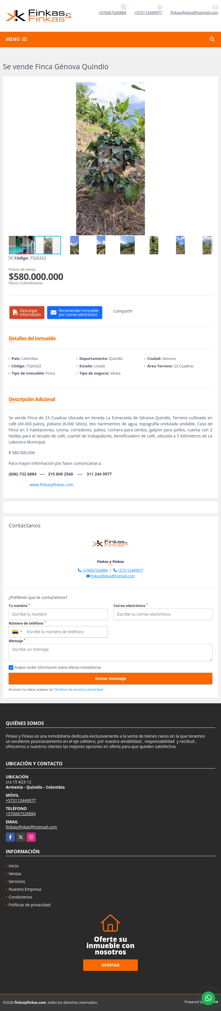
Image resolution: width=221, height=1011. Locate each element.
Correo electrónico (130, 605)
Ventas (15, 873)
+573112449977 (148, 12)
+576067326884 (112, 12)
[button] (207, 87)
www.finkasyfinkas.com (51, 484)
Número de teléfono (27, 623)
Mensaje (17, 640)
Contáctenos (20, 897)
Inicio (14, 866)
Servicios (17, 881)
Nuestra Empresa (25, 889)
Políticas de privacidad (29, 904)
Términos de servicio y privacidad (78, 689)
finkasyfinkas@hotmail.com (113, 576)
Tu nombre (19, 605)
